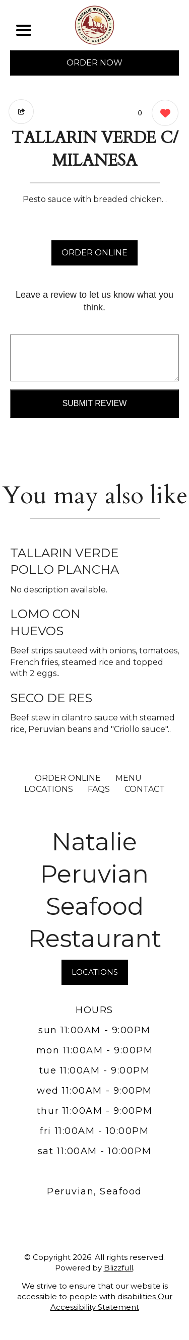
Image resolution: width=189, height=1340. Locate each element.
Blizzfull (118, 1267)
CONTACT (144, 789)
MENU (128, 778)
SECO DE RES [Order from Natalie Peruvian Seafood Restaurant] (51, 698)
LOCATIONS (48, 789)
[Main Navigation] (23, 30)
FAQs (99, 789)
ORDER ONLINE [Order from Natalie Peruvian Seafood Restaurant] (68, 778)
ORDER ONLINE (94, 252)
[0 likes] (162, 114)
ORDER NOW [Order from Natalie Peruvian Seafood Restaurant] (94, 63)
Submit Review (94, 403)
